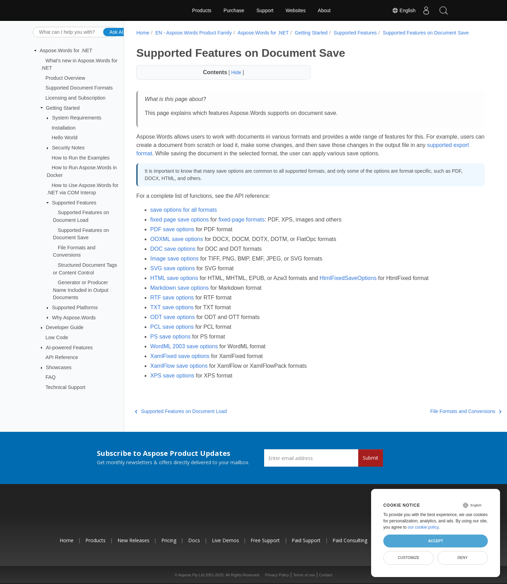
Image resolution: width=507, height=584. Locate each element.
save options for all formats (183, 210)
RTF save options (172, 298)
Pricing (168, 540)
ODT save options (172, 317)
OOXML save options (176, 239)
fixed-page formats (241, 220)
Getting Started (63, 107)
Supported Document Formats (79, 88)
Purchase (234, 10)
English (404, 10)
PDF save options (172, 229)
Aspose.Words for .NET (66, 50)
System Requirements (76, 117)
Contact (325, 575)
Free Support (265, 540)
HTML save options (174, 278)
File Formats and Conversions (439, 411)
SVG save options (172, 268)
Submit (370, 457)
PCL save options (172, 327)
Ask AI (116, 31)
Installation (64, 128)
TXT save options (171, 307)
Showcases (59, 367)
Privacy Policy (277, 575)
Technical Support (65, 387)
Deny (463, 557)
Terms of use (304, 575)
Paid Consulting (349, 540)
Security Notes (68, 147)
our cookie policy (423, 527)
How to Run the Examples (80, 158)
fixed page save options (179, 220)
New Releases (133, 540)
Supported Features (74, 202)
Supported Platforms (75, 307)
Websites (296, 10)
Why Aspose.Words (73, 317)
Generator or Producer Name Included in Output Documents (80, 290)
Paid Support (306, 540)
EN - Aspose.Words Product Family (193, 33)
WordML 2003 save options (184, 346)
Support (265, 10)
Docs (194, 540)
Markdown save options (179, 288)
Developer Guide (65, 327)
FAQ (51, 377)
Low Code (57, 337)
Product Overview (65, 78)
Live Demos (225, 540)
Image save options (174, 259)
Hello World (64, 137)
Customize (409, 557)
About (324, 10)
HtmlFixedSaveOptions (348, 278)
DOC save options (172, 249)
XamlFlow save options (179, 366)
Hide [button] (236, 72)
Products (201, 10)
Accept (435, 541)
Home (142, 33)
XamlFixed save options (179, 356)
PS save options (170, 337)
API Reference (62, 357)
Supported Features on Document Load (180, 411)
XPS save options (172, 376)
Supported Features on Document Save (426, 33)
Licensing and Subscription (76, 98)
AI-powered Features (69, 347)
